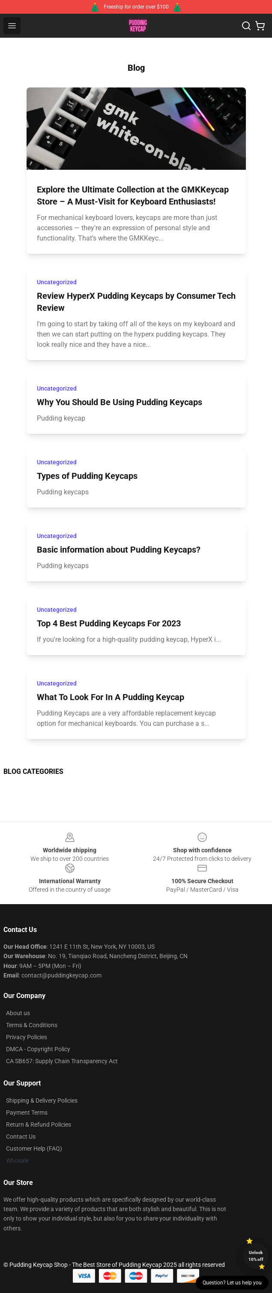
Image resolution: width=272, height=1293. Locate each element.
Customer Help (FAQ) (34, 1148)
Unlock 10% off (255, 1256)
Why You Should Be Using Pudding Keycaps (119, 402)
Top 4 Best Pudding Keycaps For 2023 (109, 623)
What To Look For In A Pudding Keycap (110, 697)
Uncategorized (57, 282)
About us (18, 1013)
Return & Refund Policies (38, 1124)
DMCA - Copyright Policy (38, 1049)
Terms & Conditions (31, 1025)
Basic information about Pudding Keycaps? (118, 549)
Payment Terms (27, 1112)
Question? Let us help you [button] (232, 1283)
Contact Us (21, 1136)
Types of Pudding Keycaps (87, 476)
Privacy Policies (26, 1037)
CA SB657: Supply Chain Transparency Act (62, 1061)
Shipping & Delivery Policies (42, 1100)
